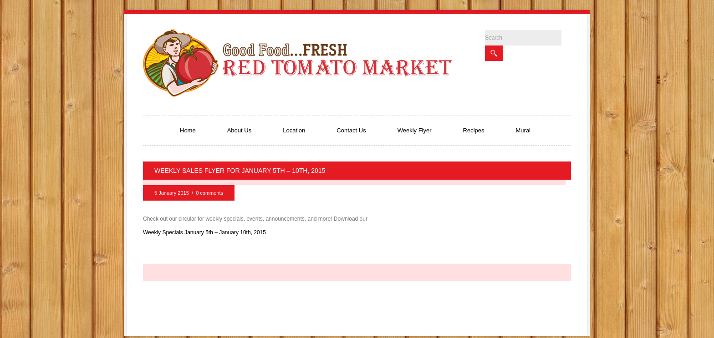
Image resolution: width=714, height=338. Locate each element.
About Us (239, 130)
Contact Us (351, 130)
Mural (523, 130)
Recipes (473, 130)
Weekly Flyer (415, 130)
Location (294, 130)
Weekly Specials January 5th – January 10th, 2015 (204, 232)
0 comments (209, 193)
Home (188, 130)
